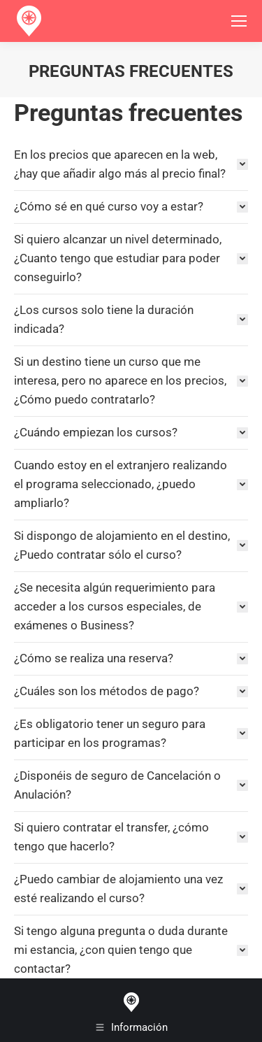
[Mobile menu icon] (239, 21)
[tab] (131, 164)
